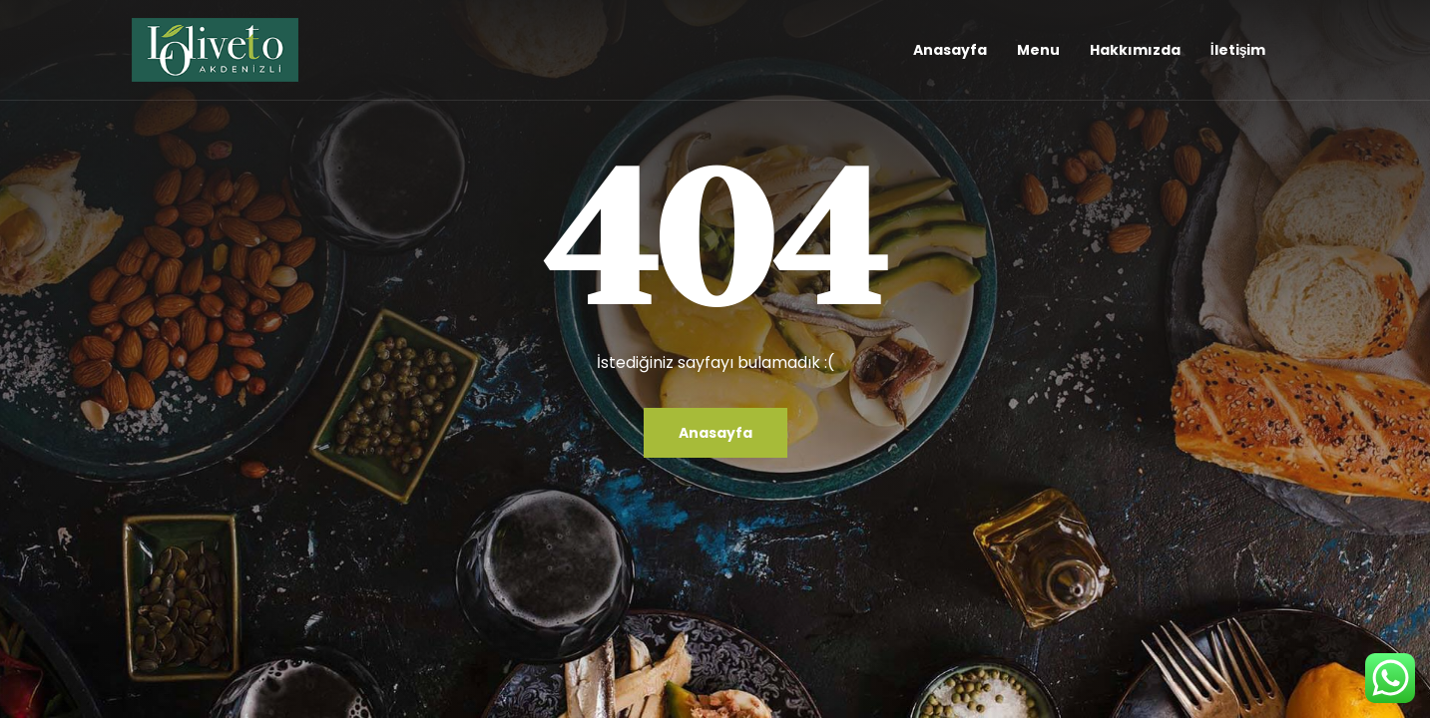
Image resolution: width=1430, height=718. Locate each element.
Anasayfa (950, 50)
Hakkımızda (1135, 50)
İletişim (1238, 50)
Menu (1038, 50)
